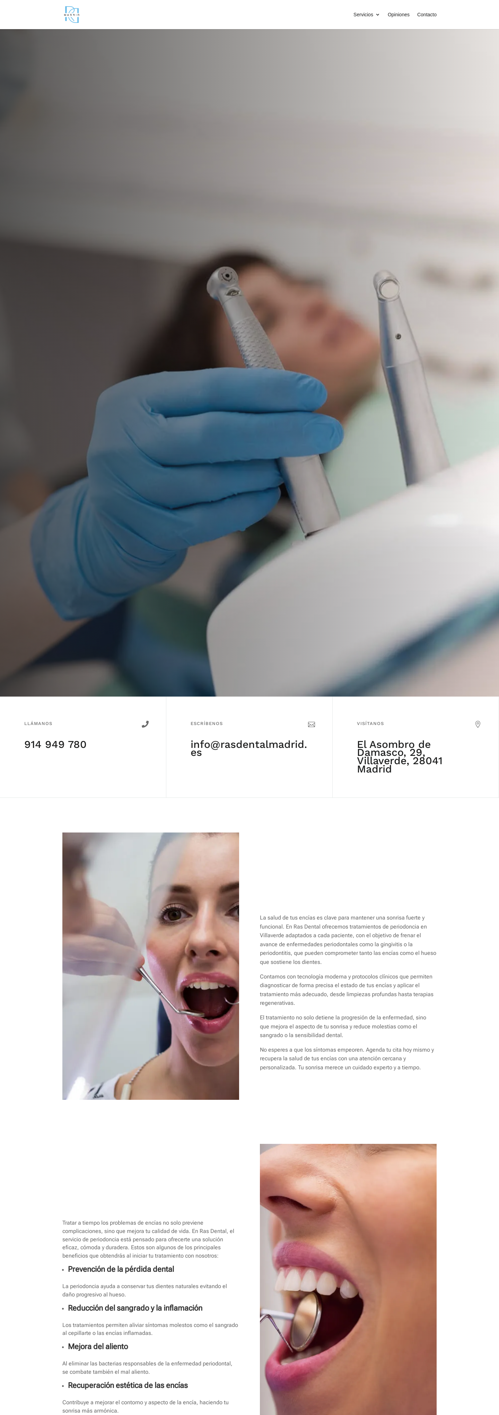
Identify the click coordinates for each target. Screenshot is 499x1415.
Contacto (427, 14)
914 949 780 (55, 744)
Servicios (363, 14)
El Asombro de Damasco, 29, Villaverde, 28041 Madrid (400, 756)
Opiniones (399, 14)
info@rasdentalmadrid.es (249, 748)
